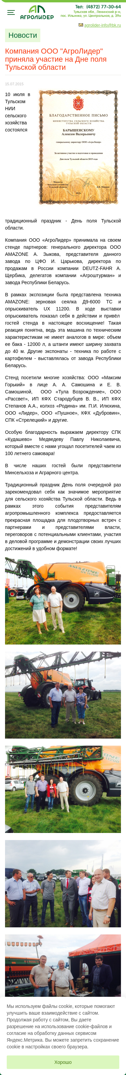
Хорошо (63, 1062)
